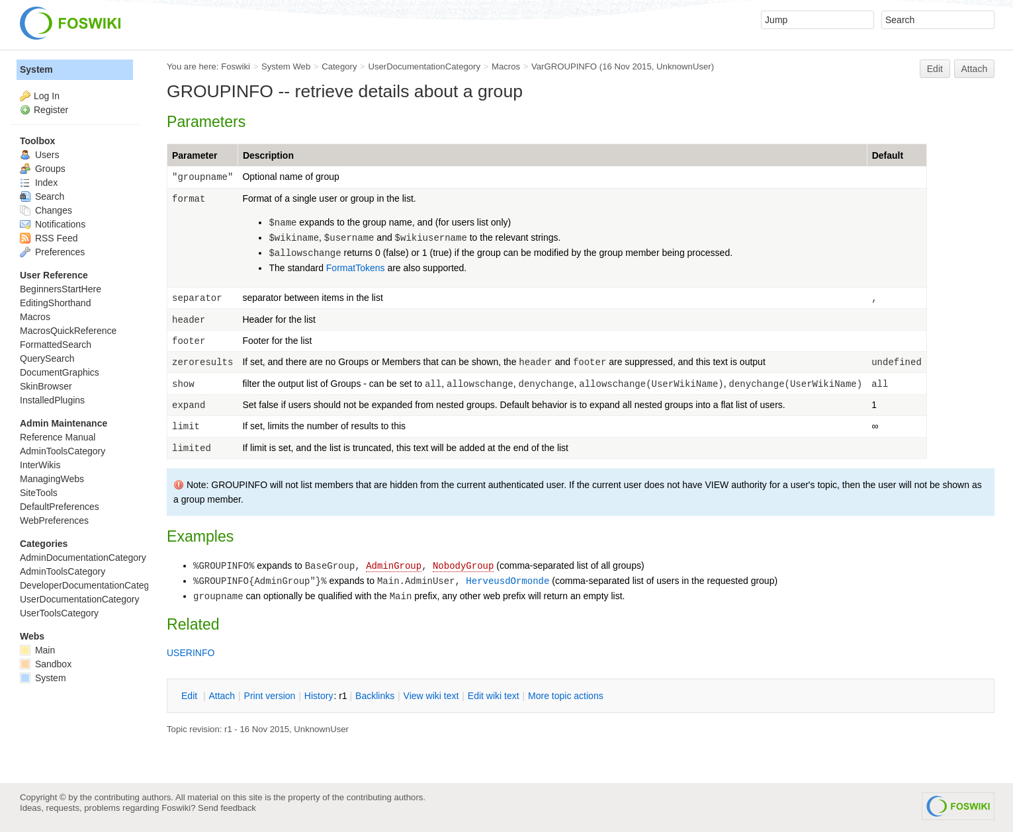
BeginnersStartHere (60, 289)
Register (51, 109)
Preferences (52, 252)
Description (268, 155)
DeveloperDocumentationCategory (91, 585)
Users (39, 154)
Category (339, 66)
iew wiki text (431, 695)
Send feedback (227, 808)
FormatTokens (355, 268)
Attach (974, 68)
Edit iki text (493, 695)
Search (42, 196)
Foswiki (235, 66)
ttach (221, 695)
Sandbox (45, 664)
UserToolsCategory (59, 613)
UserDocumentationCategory (424, 66)
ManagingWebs (52, 479)
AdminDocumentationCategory (83, 557)
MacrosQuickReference (68, 330)
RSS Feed (48, 238)
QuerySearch (47, 358)
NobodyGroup (463, 566)
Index (39, 182)
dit (190, 695)
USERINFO (190, 652)
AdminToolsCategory (62, 451)
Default (887, 155)
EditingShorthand (55, 303)
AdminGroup (393, 566)
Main (37, 650)
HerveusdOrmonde (507, 581)
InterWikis (40, 465)
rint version (270, 695)
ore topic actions (565, 695)
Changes (46, 210)
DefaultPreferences (59, 506)
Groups (43, 168)
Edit (935, 68)
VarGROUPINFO (564, 66)
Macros (506, 66)
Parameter (195, 155)
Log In (47, 96)
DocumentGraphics (59, 372)
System (36, 69)
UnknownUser (683, 66)
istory (318, 695)
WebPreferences (54, 520)
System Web (285, 66)
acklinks (374, 695)
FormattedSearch (55, 344)
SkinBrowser (46, 386)
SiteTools (39, 492)
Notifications (52, 224)
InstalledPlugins (52, 400)
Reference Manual (57, 437)
